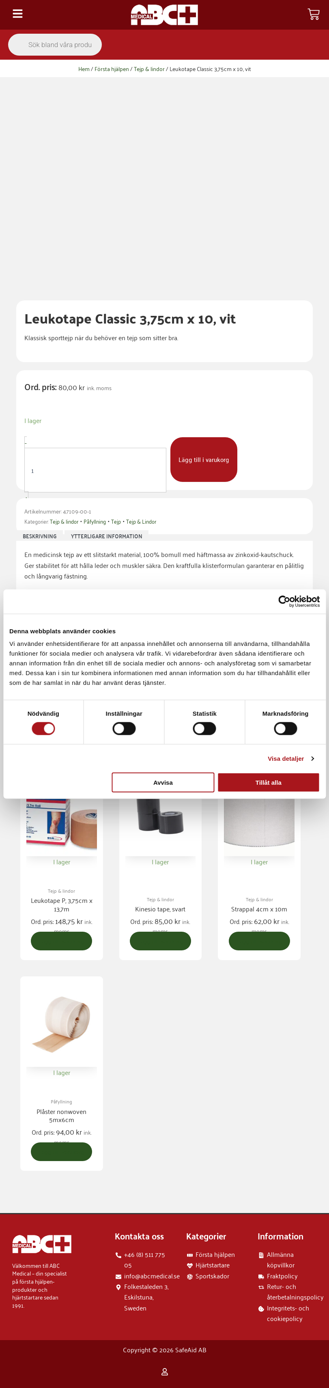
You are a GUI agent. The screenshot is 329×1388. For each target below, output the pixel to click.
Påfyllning (95, 521)
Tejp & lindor (149, 68)
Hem (84, 68)
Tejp (116, 521)
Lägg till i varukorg (203, 459)
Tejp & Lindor (141, 521)
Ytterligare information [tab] (106, 536)
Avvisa (163, 782)
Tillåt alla (269, 782)
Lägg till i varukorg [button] (62, 946)
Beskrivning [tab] (40, 536)
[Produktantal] (95, 470)
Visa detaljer (286, 758)
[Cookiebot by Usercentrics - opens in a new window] (284, 601)
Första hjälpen (112, 68)
